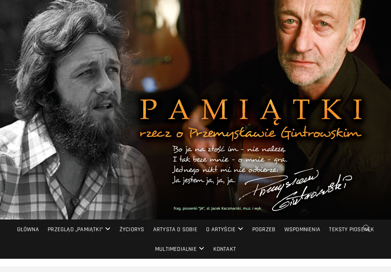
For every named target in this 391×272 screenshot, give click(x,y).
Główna (28, 229)
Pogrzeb (263, 229)
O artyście (221, 229)
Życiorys (131, 229)
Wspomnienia (302, 229)
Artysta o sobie (175, 229)
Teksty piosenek (351, 229)
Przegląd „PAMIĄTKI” (75, 229)
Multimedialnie (176, 249)
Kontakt (224, 249)
